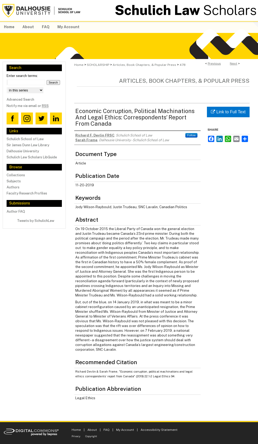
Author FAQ (16, 211)
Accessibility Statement (159, 430)
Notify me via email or (28, 106)
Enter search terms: (22, 76)
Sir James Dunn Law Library (28, 145)
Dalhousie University (23, 151)
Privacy (76, 436)
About (92, 430)
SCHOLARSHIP (98, 65)
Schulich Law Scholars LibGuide (32, 157)
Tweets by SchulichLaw (35, 221)
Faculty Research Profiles (27, 193)
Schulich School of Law (25, 139)
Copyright (91, 436)
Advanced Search (20, 99)
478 (183, 65)
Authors (13, 187)
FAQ (106, 430)
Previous (214, 63)
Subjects (14, 181)
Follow (191, 135)
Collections (16, 175)
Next (233, 63)
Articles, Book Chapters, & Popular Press (144, 65)
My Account (125, 430)
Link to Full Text (228, 112)
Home (78, 65)
